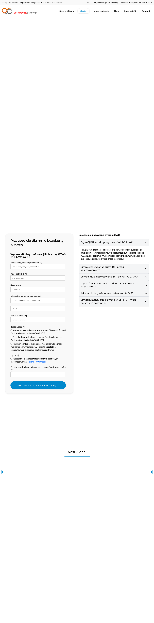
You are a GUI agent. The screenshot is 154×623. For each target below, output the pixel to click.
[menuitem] (89, 2)
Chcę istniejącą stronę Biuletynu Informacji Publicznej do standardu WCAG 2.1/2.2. (36, 338)
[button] (114, 242)
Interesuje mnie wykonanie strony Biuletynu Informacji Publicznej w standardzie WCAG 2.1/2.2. (38, 332)
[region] (77, 472)
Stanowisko (15, 285)
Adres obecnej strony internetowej (25, 296)
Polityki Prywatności (37, 362)
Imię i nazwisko (18, 274)
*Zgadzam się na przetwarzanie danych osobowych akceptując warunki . (34, 360)
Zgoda (14, 355)
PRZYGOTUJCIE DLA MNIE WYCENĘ (36, 385)
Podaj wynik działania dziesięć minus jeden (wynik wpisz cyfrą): (38, 368)
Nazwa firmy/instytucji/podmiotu (26, 262)
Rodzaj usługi (17, 327)
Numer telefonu (18, 316)
